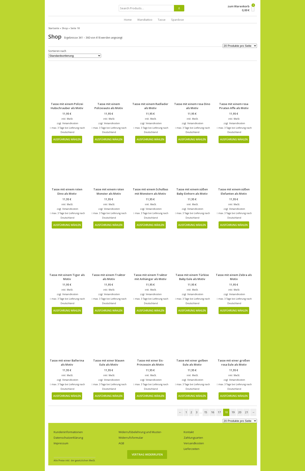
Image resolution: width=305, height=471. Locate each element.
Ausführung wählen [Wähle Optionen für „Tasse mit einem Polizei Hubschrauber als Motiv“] (67, 139)
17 (219, 412)
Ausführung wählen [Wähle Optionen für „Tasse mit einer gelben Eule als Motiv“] (192, 395)
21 (246, 412)
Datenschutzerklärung (68, 438)
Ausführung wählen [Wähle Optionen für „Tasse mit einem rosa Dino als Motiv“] (192, 139)
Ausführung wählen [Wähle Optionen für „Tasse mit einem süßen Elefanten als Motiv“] (234, 225)
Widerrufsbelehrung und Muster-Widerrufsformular (140, 435)
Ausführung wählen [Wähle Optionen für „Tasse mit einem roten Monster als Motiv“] (108, 225)
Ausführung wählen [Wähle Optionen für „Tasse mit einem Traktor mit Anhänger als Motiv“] (150, 310)
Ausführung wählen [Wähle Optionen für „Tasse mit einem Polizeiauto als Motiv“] (108, 139)
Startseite (53, 28)
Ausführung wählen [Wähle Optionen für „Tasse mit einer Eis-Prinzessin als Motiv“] (150, 395)
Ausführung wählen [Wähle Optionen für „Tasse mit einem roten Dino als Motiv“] (67, 225)
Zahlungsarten (193, 438)
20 (239, 412)
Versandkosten (70, 123)
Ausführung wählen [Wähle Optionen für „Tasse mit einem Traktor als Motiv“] (108, 310)
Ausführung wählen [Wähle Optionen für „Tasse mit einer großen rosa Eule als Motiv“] (234, 395)
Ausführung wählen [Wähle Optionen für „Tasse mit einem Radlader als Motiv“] (150, 139)
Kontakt (189, 432)
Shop (65, 28)
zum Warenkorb (238, 6)
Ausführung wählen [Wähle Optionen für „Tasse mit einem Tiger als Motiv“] (67, 310)
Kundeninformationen (68, 432)
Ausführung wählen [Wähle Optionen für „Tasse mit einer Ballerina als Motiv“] (67, 395)
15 (205, 412)
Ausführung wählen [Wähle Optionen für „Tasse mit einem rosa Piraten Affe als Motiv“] (234, 139)
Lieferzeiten (191, 449)
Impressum (61, 443)
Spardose (177, 20)
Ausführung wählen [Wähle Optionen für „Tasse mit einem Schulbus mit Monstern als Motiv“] (150, 225)
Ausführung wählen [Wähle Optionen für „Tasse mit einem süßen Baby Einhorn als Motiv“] (192, 225)
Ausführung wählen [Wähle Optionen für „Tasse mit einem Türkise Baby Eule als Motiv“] (192, 310)
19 (233, 412)
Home (128, 20)
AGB (121, 443)
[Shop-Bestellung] (74, 56)
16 (212, 412)
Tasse (162, 20)
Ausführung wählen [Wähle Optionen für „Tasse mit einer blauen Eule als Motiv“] (108, 395)
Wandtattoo (144, 20)
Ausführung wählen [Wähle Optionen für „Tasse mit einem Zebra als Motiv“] (234, 310)
